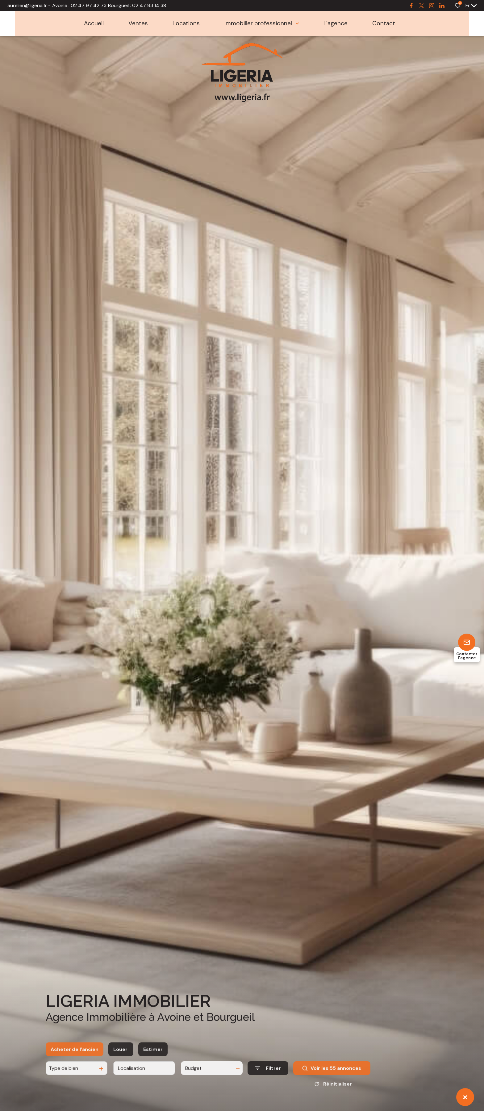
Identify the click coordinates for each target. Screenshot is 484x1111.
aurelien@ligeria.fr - (29, 5)
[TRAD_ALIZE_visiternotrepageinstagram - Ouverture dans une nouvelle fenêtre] (431, 5)
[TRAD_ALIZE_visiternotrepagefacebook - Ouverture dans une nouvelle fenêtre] (411, 5)
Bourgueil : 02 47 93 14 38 (137, 5)
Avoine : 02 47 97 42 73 (79, 5)
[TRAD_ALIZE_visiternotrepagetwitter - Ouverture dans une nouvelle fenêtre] (421, 5)
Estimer (153, 1056)
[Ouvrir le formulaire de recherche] (268, 1075)
